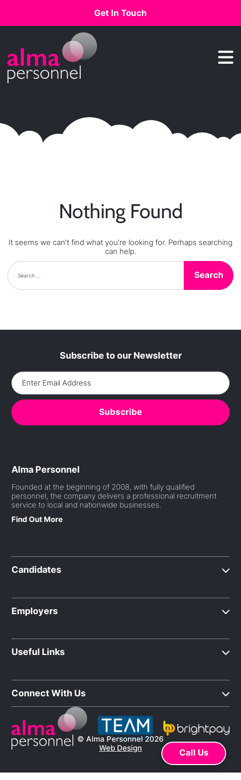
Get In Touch (120, 13)
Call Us (194, 753)
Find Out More (37, 519)
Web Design (120, 748)
